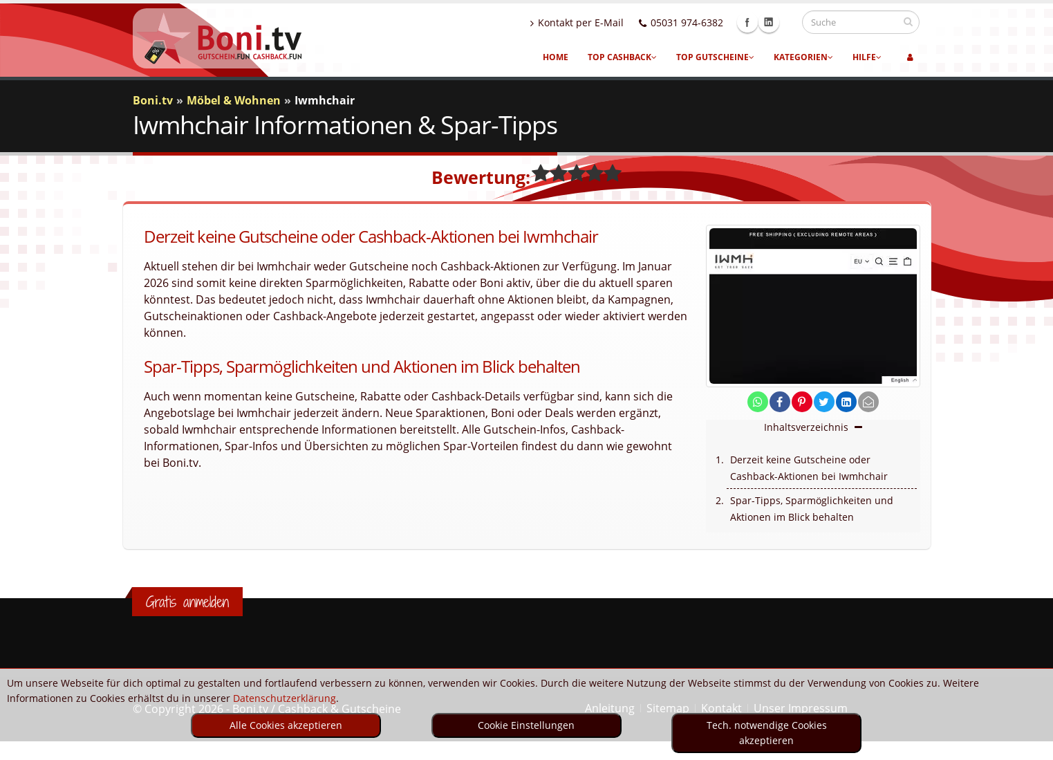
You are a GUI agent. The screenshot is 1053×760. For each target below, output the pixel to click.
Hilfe (867, 57)
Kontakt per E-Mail (590, 22)
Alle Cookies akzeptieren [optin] (286, 725)
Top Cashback (622, 57)
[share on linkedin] (846, 402)
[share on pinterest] (802, 402)
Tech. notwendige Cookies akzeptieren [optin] (767, 733)
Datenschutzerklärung (284, 698)
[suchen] (908, 21)
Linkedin (782, 22)
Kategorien (803, 57)
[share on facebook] (780, 402)
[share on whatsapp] (758, 402)
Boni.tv (153, 100)
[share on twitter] (824, 402)
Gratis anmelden (187, 601)
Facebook (760, 22)
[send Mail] (868, 402)
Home (555, 57)
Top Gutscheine (715, 57)
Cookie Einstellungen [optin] (526, 725)
